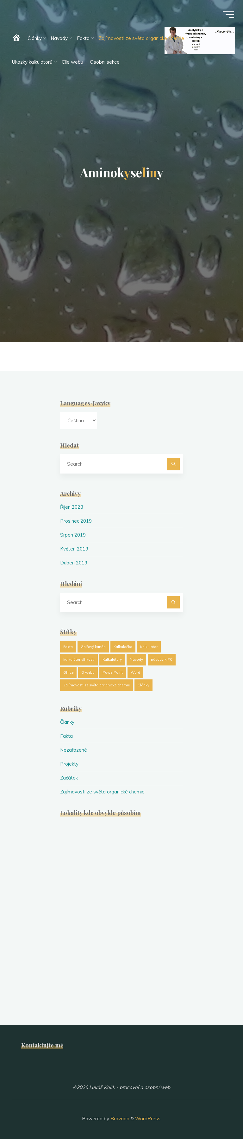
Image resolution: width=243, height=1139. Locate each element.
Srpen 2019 (73, 534)
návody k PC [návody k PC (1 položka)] (161, 658)
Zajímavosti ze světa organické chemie (103, 790)
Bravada (119, 1117)
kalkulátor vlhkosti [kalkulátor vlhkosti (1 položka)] (79, 658)
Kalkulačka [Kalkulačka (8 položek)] (123, 645)
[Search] (173, 464)
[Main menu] (228, 15)
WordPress (147, 1117)
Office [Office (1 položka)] (68, 671)
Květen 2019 (74, 548)
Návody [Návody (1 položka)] (136, 658)
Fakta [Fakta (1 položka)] (68, 645)
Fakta (66, 735)
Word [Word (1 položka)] (135, 671)
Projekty (69, 762)
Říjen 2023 (72, 507)
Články (67, 721)
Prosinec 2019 (76, 521)
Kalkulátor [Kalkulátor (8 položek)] (149, 645)
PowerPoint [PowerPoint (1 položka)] (113, 671)
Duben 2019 (73, 562)
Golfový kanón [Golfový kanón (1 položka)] (93, 645)
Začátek (69, 776)
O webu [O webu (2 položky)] (88, 671)
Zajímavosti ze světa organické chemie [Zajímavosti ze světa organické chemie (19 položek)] (96, 684)
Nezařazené (73, 749)
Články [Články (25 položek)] (143, 684)
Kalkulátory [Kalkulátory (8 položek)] (112, 658)
